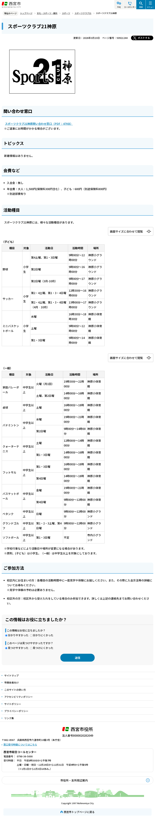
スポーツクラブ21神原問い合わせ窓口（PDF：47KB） (39, 124)
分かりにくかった (43, 635)
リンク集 (9, 718)
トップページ (26, 13)
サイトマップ (11, 675)
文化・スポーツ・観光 (47, 13)
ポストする (144, 37)
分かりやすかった (18, 635)
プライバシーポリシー (16, 711)
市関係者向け (11, 682)
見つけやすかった (18, 648)
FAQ (119, 7)
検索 (141, 7)
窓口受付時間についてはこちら (20, 744)
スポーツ (66, 13)
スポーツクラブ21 (83, 13)
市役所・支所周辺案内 (74, 780)
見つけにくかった (43, 648)
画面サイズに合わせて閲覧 (126, 231)
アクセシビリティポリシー (18, 696)
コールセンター (130, 7)
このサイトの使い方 (15, 689)
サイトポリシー (12, 704)
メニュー (150, 7)
